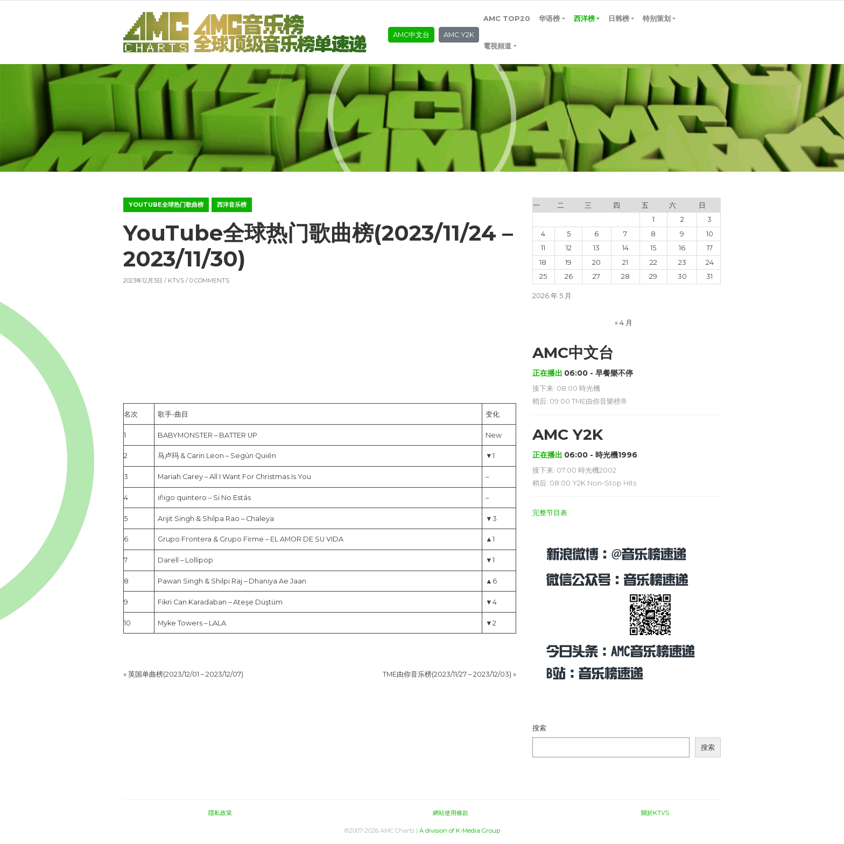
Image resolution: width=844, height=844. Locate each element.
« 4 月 (623, 323)
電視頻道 (497, 46)
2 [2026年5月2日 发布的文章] (682, 219)
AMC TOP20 (506, 19)
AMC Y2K (459, 35)
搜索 (539, 728)
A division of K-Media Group (459, 830)
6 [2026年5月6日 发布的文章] (596, 234)
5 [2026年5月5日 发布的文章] (569, 234)
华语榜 (549, 19)
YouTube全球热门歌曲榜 (166, 204)
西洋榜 (584, 19)
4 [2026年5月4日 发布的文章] (543, 234)
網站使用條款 (450, 813)
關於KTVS (655, 813)
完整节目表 (549, 513)
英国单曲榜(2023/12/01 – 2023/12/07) (185, 674)
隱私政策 (220, 813)
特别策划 (657, 19)
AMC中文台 (411, 35)
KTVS (176, 280)
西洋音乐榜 (232, 204)
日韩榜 (618, 19)
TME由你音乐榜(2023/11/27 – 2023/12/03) (447, 674)
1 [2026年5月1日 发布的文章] (653, 219)
